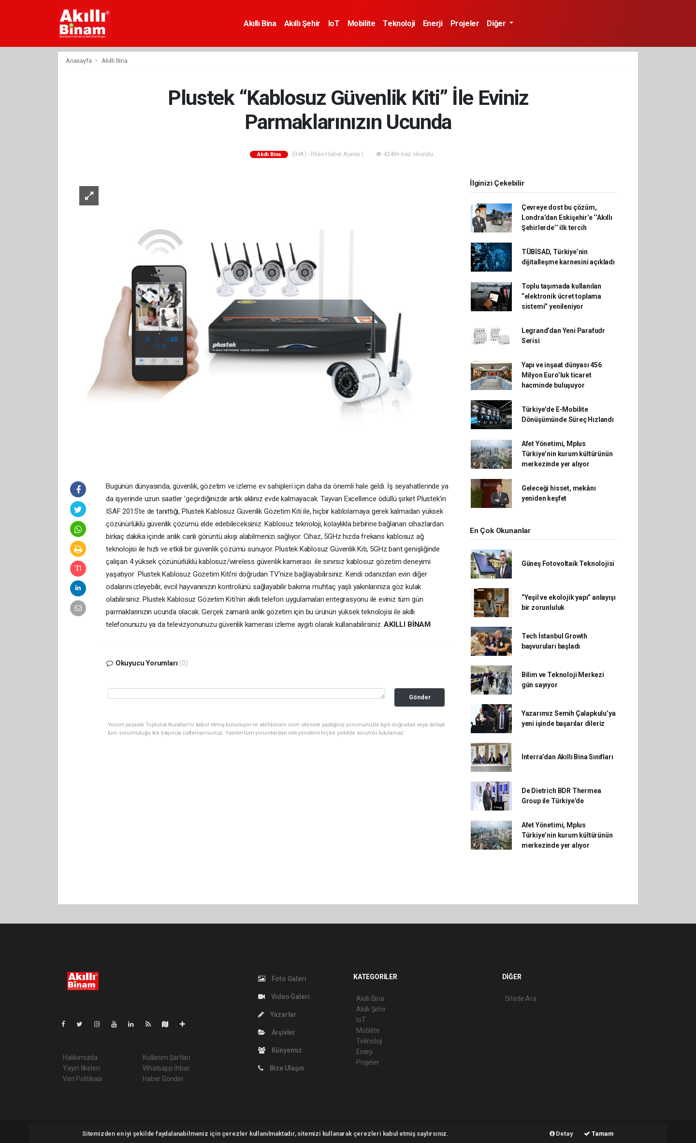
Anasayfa (79, 60)
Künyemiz (280, 1050)
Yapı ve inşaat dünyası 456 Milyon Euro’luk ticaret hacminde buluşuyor (562, 375)
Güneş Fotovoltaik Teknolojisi (568, 563)
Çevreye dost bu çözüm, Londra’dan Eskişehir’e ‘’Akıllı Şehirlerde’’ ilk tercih (567, 217)
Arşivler (276, 1032)
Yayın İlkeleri (81, 1068)
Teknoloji (399, 23)
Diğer (497, 23)
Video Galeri (283, 996)
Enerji (433, 23)
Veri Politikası (82, 1079)
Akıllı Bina (260, 23)
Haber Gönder (163, 1079)
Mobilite (362, 23)
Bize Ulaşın (281, 1068)
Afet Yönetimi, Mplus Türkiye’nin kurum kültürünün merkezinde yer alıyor (567, 454)
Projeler (464, 23)
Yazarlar (277, 1014)
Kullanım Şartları (166, 1057)
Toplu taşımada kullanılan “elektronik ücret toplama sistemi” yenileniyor (561, 296)
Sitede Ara (520, 998)
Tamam (599, 1133)
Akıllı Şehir (302, 23)
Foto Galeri (282, 979)
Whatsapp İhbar (166, 1068)
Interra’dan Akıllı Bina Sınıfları (567, 757)
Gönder (420, 697)
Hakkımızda (80, 1057)
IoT (334, 23)
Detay (561, 1133)
